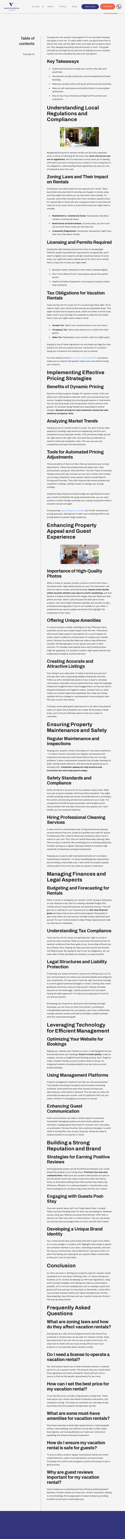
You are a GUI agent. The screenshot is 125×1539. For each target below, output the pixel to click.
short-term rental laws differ (83, 357)
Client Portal (90, 7)
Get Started (108, 6)
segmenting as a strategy (72, 510)
